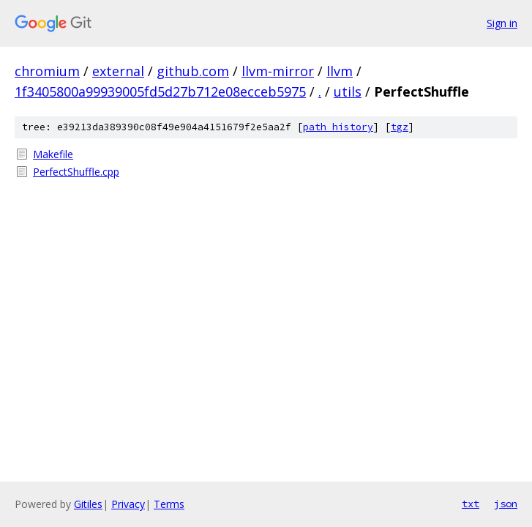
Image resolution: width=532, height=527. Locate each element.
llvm (339, 71)
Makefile (53, 154)
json (505, 503)
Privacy (128, 504)
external (118, 71)
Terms (169, 504)
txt (470, 503)
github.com (193, 71)
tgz (399, 127)
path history (338, 127)
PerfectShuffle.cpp (76, 172)
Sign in (502, 23)
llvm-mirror (277, 71)
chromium (47, 71)
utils (347, 91)
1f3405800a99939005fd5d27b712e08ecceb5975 (160, 91)
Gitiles (88, 504)
